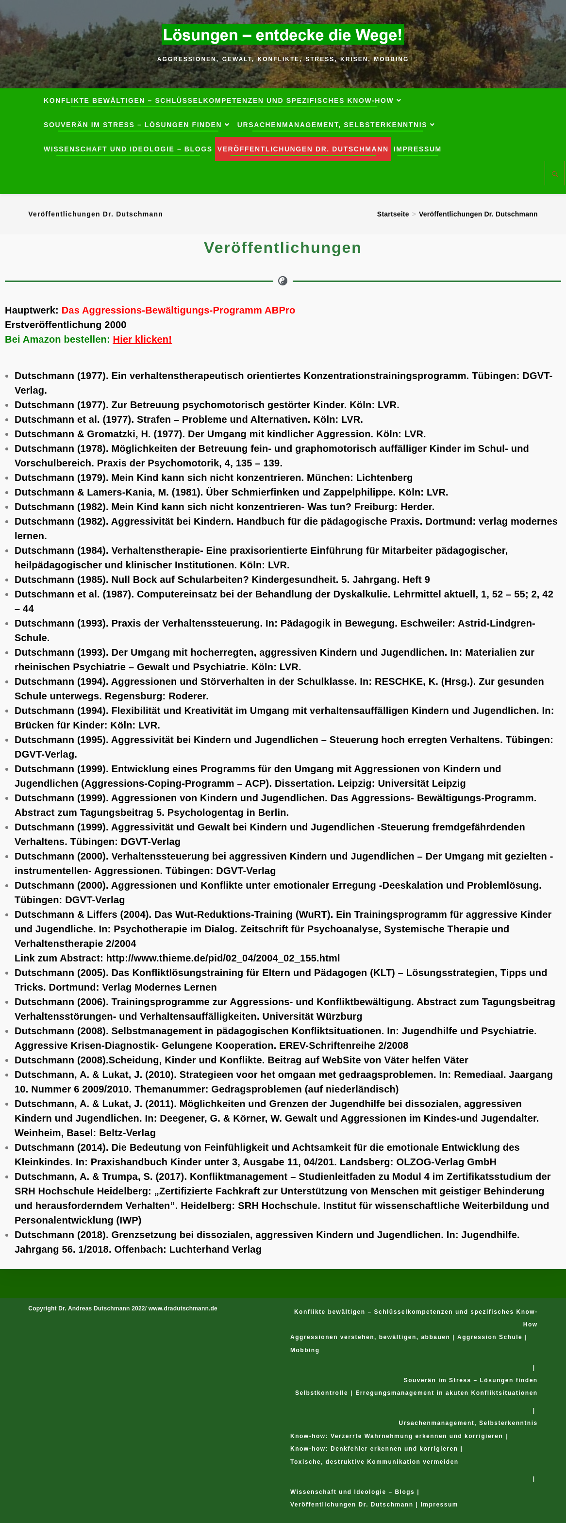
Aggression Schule (489, 1337)
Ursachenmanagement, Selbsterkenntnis (468, 1423)
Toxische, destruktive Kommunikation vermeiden (374, 1461)
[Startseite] (393, 214)
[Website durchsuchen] (555, 174)
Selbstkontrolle (321, 1393)
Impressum (439, 1504)
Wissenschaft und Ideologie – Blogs (352, 1492)
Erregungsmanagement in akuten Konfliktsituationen (446, 1393)
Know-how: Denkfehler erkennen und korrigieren (374, 1448)
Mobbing (304, 1350)
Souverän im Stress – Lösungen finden (471, 1380)
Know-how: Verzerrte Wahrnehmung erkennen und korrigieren (396, 1436)
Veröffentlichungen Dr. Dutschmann (478, 214)
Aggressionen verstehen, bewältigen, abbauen (370, 1337)
